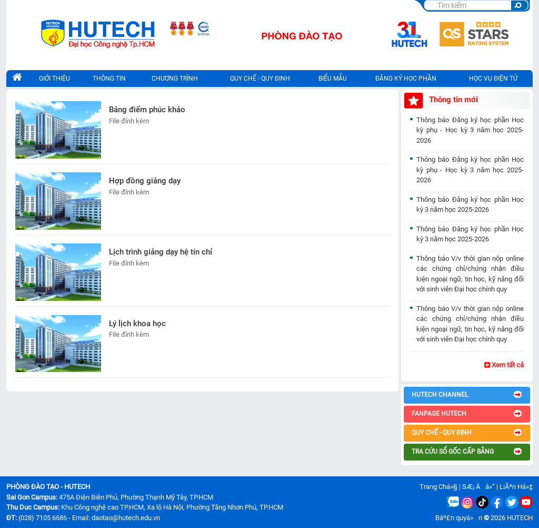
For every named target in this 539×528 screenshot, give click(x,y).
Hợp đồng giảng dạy (145, 180)
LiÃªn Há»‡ (516, 487)
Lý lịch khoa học (137, 323)
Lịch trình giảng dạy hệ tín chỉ (160, 252)
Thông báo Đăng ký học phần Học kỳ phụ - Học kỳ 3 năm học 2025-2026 (470, 130)
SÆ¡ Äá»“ (478, 487)
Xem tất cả (504, 365)
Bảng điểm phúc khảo (147, 109)
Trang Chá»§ (438, 487)
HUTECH (520, 518)
